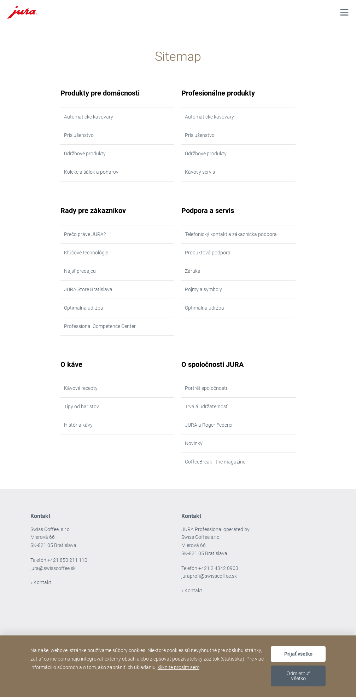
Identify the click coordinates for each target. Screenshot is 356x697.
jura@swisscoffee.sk (53, 568)
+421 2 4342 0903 (218, 568)
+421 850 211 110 (67, 560)
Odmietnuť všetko (298, 675)
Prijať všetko (298, 654)
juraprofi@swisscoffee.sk (209, 576)
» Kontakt (40, 582)
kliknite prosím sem (178, 667)
